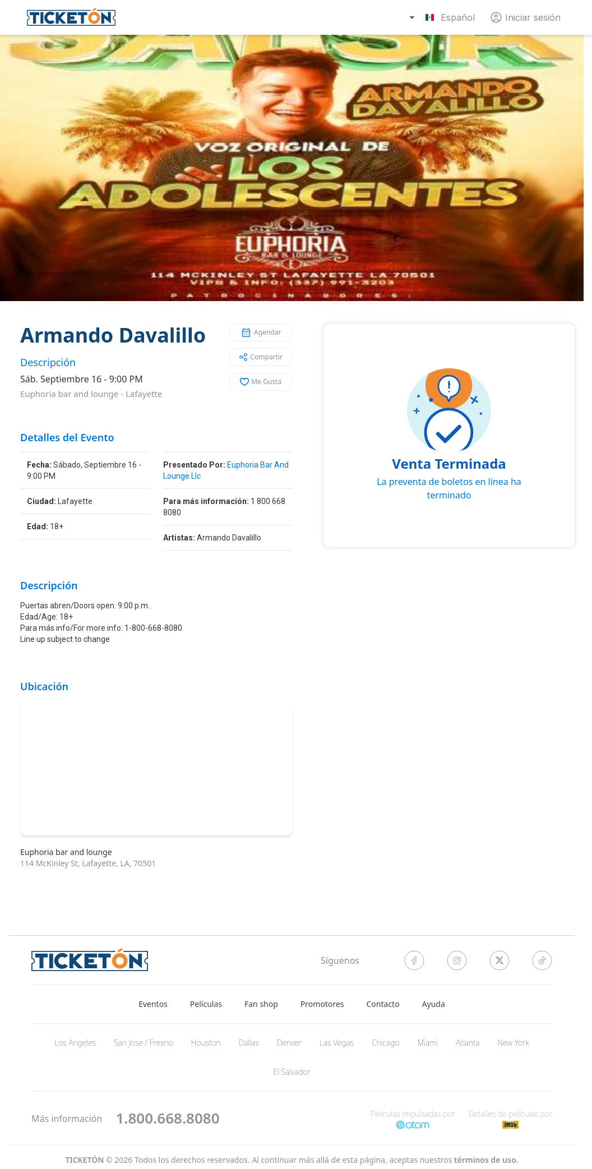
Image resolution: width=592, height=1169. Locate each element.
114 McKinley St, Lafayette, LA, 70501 (88, 863)
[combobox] (443, 17)
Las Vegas (337, 1042)
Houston (206, 1042)
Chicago (386, 1042)
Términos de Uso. (486, 1159)
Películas (206, 1004)
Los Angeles (75, 1042)
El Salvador (292, 1071)
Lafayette (144, 393)
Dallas (248, 1042)
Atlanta (467, 1042)
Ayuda (433, 1004)
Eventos (153, 1004)
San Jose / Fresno (143, 1042)
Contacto (383, 1004)
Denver (289, 1042)
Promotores (322, 1004)
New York (513, 1042)
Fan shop (261, 1004)
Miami (428, 1042)
